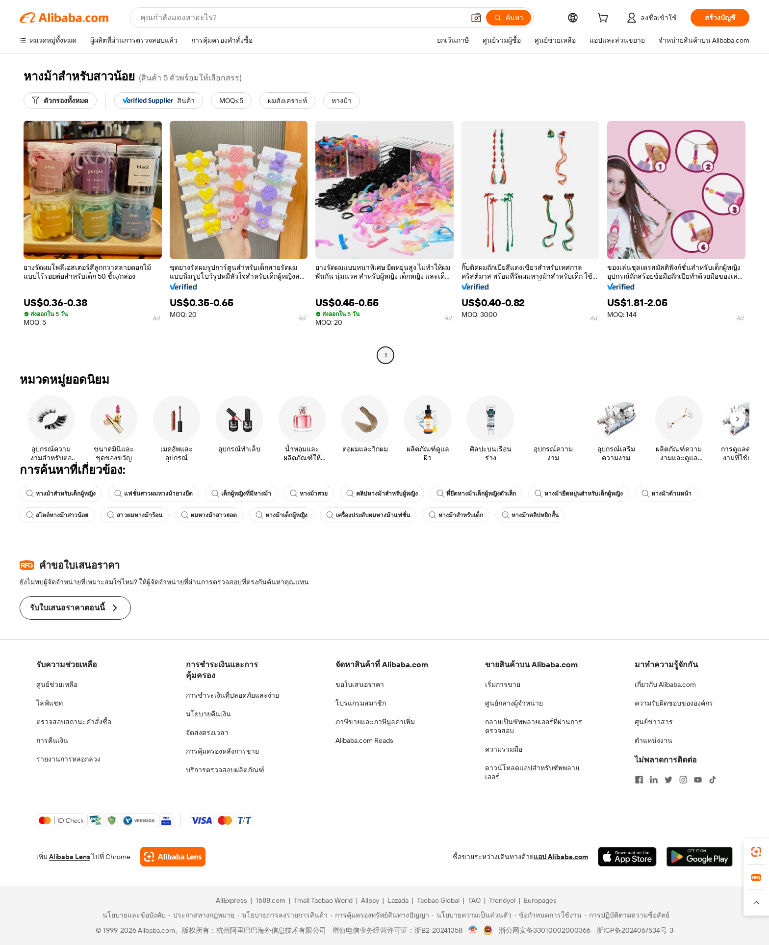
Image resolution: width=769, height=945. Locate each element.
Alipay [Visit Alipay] (370, 900)
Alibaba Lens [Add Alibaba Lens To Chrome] (69, 857)
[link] (756, 852)
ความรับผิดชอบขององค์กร (674, 703)
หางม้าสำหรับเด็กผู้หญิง (61, 494)
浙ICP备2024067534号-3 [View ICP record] (634, 930)
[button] (476, 18)
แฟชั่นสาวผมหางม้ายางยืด (153, 494)
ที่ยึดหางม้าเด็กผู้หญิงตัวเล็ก (476, 494)
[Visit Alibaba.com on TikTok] (712, 779)
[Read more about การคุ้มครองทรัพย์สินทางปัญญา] (380, 915)
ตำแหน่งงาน (653, 740)
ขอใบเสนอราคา (359, 684)
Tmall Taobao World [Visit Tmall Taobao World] (323, 900)
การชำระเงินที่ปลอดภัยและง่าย (232, 695)
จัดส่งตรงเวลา (207, 732)
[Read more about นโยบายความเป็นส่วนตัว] (472, 915)
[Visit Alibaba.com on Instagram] (683, 779)
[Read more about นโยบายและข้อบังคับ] (133, 915)
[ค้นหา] (508, 18)
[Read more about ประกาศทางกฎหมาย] (201, 915)
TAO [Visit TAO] (474, 900)
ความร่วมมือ (503, 749)
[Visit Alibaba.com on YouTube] (697, 779)
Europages (540, 900)
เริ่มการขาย (502, 684)
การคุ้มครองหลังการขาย (222, 751)
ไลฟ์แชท (49, 703)
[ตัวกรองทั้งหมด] (60, 100)
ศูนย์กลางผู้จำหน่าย (514, 703)
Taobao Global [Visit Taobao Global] (438, 900)
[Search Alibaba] (301, 17)
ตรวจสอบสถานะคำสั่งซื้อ (73, 722)
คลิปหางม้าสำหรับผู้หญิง (382, 494)
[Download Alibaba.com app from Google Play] (699, 856)
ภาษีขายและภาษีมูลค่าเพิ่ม (375, 722)
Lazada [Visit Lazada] (398, 900)
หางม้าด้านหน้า (666, 494)
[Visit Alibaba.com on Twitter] (668, 779)
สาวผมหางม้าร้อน (134, 515)
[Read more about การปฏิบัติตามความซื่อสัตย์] (627, 915)
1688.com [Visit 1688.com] (270, 900)
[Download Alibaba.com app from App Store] (627, 856)
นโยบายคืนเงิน (208, 714)
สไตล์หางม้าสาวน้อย (57, 515)
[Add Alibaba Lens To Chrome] (172, 856)
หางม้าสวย (309, 494)
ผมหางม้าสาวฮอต (209, 515)
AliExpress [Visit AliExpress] (231, 900)
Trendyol (502, 900)
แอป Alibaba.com (561, 857)
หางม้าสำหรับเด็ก (456, 515)
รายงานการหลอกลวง (68, 759)
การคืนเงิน (52, 740)
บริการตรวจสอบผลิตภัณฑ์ (225, 770)
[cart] (604, 19)
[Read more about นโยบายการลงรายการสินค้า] (282, 915)
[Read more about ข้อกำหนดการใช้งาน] (548, 915)
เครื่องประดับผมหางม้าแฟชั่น (368, 515)
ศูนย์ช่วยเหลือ (56, 684)
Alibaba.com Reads (364, 740)
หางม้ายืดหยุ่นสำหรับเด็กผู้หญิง (579, 494)
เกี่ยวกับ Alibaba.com (665, 684)
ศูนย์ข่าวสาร (654, 722)
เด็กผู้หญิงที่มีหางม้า (241, 494)
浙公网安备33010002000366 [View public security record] (544, 930)
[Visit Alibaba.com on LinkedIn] (653, 779)
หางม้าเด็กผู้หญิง (282, 515)
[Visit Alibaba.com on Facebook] (639, 779)
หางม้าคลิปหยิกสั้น (530, 515)
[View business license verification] (473, 930)
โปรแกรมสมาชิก (360, 703)
